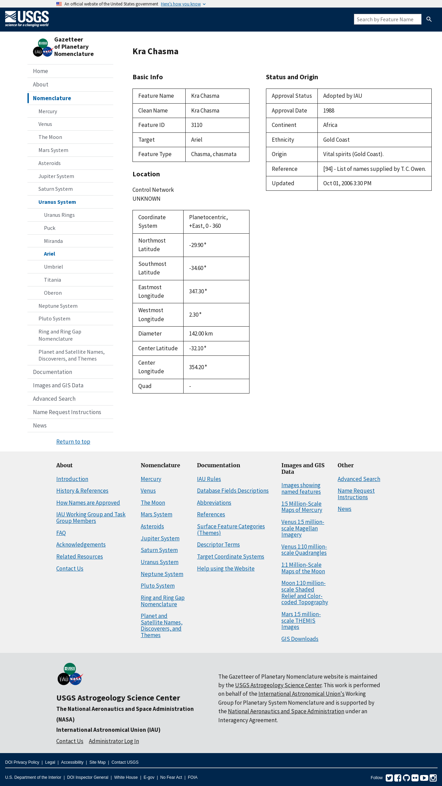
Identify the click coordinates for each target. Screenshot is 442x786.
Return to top (73, 441)
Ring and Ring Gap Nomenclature (59, 335)
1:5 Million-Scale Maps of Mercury (301, 507)
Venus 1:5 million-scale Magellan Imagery (302, 528)
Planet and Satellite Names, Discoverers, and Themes (71, 355)
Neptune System (58, 305)
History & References (82, 490)
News (40, 425)
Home (40, 71)
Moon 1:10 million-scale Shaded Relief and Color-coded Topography (304, 592)
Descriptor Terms (218, 544)
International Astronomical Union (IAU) (108, 730)
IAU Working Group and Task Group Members (91, 518)
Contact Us (69, 568)
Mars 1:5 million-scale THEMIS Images (301, 620)
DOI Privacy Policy (22, 762)
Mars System (53, 149)
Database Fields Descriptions (233, 490)
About (40, 84)
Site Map (97, 762)
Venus (45, 123)
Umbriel (53, 266)
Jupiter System (56, 176)
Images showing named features (301, 488)
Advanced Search (54, 398)
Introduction (72, 479)
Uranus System (57, 201)
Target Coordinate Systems (230, 556)
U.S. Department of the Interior (33, 777)
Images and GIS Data (58, 385)
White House (126, 777)
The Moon (50, 136)
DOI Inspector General (87, 777)
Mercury (47, 111)
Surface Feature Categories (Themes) (231, 530)
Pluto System (54, 318)
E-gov (149, 777)
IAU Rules (209, 479)
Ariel (49, 253)
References (211, 514)
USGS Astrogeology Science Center (118, 698)
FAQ (61, 533)
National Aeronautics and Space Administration (286, 711)
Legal (50, 762)
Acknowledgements (81, 544)
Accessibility (72, 762)
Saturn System (55, 188)
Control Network (153, 189)
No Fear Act (171, 777)
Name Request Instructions (67, 412)
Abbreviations (214, 502)
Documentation (52, 372)
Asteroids (49, 163)
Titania (52, 279)
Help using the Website (226, 568)
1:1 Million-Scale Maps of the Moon (303, 568)
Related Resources (79, 556)
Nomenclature (52, 98)
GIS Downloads (299, 639)
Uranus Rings (59, 214)
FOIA (193, 777)
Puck (49, 227)
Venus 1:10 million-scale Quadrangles (304, 550)
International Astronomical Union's (301, 693)
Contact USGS (125, 762)
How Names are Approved (88, 502)
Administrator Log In (114, 741)
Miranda (53, 240)
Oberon (53, 292)
